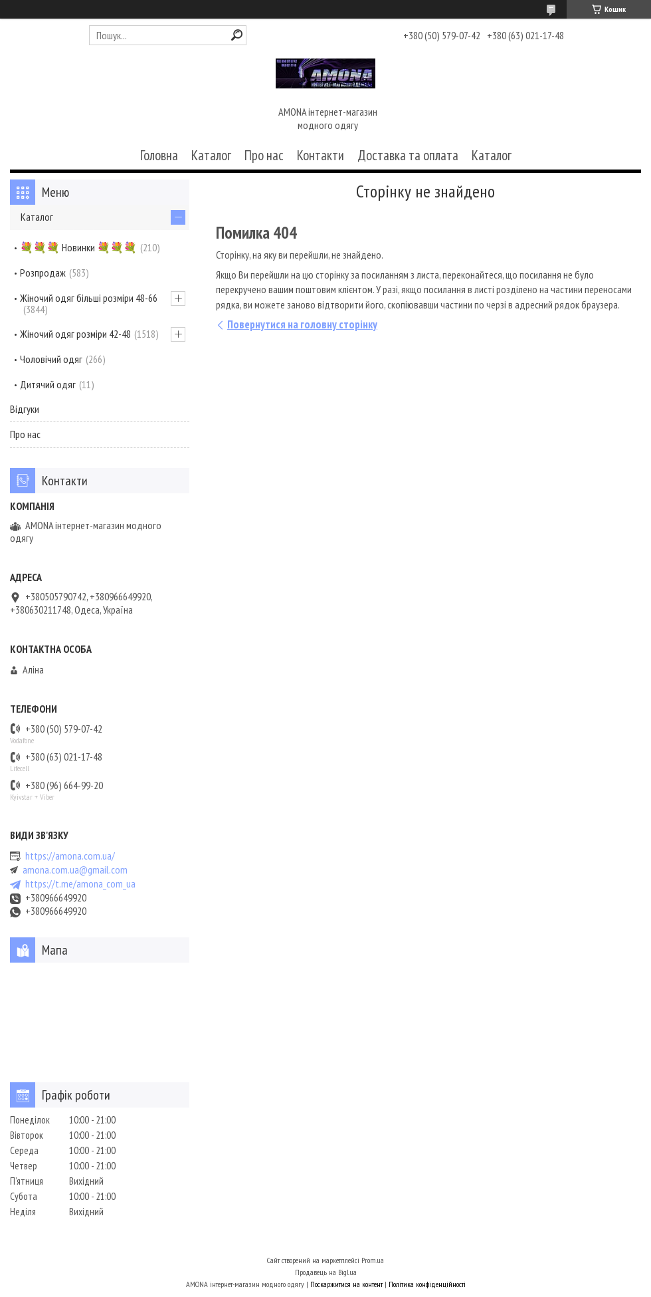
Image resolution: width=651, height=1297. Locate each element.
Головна (159, 155)
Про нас (264, 155)
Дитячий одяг (48, 384)
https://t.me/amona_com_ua (80, 884)
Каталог (211, 155)
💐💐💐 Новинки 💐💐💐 (78, 247)
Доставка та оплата (407, 155)
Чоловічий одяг (51, 359)
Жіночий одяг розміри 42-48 (75, 333)
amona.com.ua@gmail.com (75, 870)
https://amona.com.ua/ (70, 856)
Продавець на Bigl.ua (326, 1272)
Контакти (320, 155)
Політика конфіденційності (427, 1284)
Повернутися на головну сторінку (302, 324)
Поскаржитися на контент (346, 1284)
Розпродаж (43, 272)
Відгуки (24, 408)
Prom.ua (372, 1260)
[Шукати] (236, 35)
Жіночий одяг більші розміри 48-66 (88, 297)
